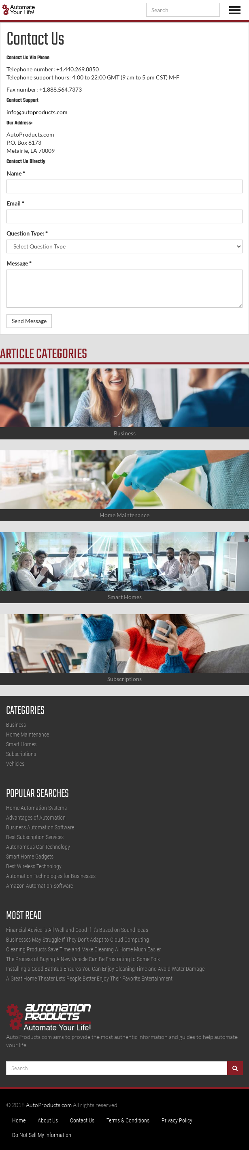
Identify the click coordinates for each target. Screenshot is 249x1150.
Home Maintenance (27, 734)
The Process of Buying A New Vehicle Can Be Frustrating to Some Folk (83, 959)
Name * (15, 173)
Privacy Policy (177, 1120)
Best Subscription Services (35, 837)
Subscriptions (21, 754)
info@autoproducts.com (37, 112)
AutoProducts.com (49, 1104)
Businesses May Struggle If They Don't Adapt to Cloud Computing (77, 939)
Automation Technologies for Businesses (51, 876)
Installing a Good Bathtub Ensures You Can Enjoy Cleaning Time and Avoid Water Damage (105, 969)
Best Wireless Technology (34, 866)
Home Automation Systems (36, 808)
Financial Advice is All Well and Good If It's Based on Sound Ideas (77, 930)
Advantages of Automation (36, 817)
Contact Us (82, 1120)
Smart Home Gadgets (29, 856)
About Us (48, 1120)
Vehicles (15, 763)
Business (16, 725)
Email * (15, 203)
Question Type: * (27, 233)
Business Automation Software (40, 827)
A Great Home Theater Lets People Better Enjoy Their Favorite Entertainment (89, 978)
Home (19, 1120)
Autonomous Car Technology (38, 847)
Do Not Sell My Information (41, 1135)
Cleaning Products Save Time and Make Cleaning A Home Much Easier (83, 949)
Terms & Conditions (127, 1120)
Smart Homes (21, 744)
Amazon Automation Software (39, 885)
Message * (19, 263)
